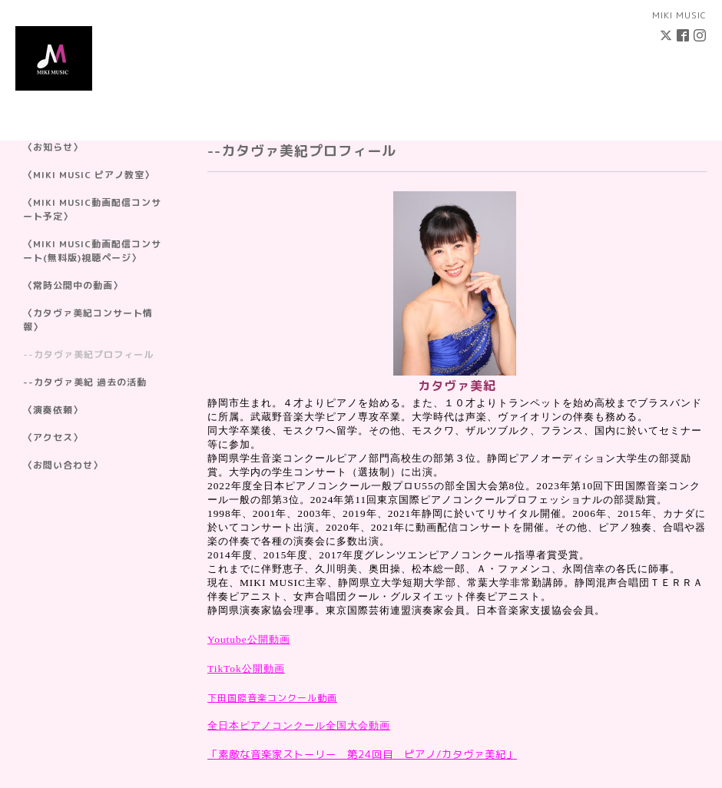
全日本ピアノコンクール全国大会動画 (298, 725)
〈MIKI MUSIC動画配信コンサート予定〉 (92, 209)
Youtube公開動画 (248, 639)
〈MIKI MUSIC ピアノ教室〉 (88, 174)
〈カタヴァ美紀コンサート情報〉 (88, 319)
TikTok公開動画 (246, 668)
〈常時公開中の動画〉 (73, 285)
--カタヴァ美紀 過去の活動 (85, 382)
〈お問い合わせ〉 (63, 465)
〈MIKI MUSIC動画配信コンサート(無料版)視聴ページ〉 (92, 250)
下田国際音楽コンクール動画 (272, 697)
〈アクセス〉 (53, 437)
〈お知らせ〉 (53, 147)
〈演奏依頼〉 (53, 409)
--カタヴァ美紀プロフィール (88, 354)
